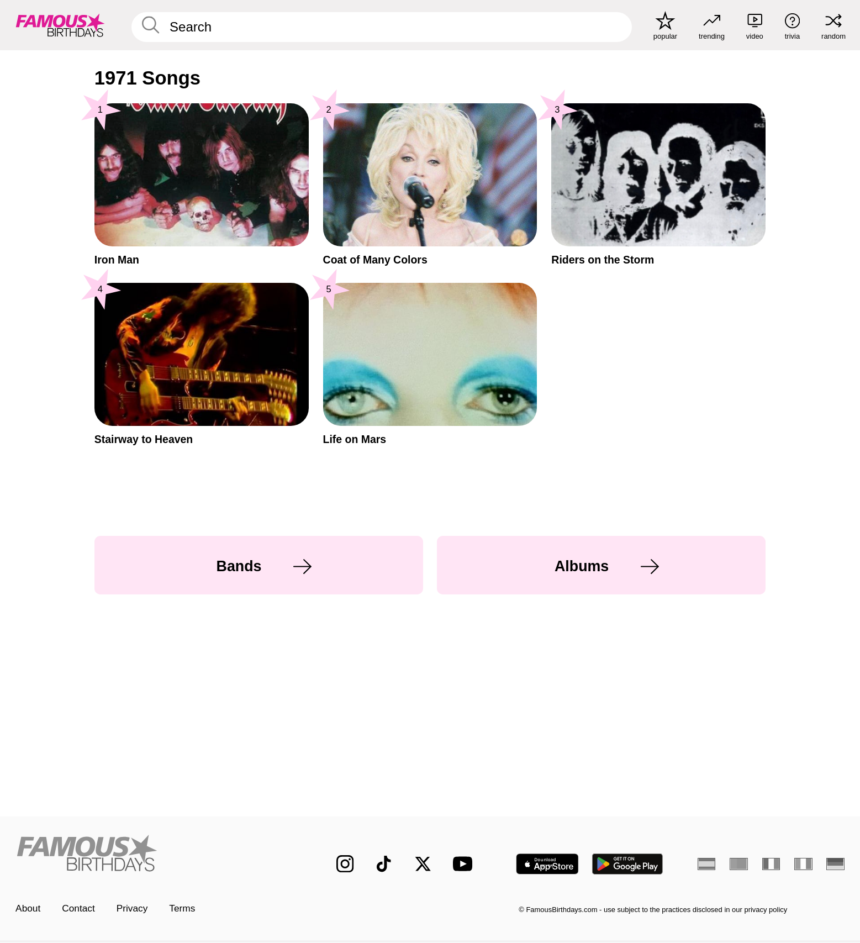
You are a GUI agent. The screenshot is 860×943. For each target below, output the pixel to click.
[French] (771, 864)
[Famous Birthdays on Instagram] (345, 863)
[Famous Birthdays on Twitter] (422, 863)
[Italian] (803, 864)
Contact (78, 908)
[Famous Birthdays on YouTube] (465, 864)
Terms (182, 908)
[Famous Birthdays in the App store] (547, 864)
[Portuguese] (738, 864)
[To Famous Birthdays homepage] (60, 25)
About (27, 908)
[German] (835, 864)
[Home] (151, 854)
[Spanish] (706, 864)
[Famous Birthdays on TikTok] (383, 863)
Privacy (132, 908)
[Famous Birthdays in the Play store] (627, 864)
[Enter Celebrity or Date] (381, 27)
